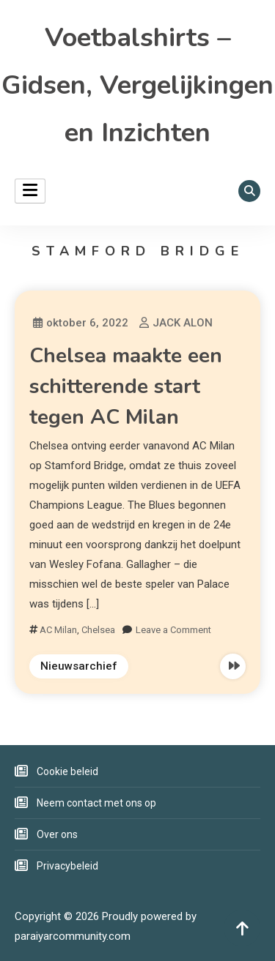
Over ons (57, 834)
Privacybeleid (67, 866)
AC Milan (58, 629)
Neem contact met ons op (96, 803)
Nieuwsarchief (78, 666)
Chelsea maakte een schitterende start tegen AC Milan (125, 386)
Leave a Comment (173, 629)
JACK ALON (183, 322)
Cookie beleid (67, 771)
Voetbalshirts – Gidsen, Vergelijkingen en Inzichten (137, 85)
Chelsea (98, 629)
